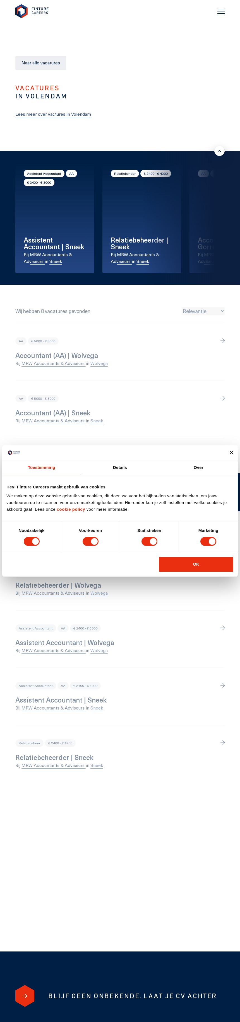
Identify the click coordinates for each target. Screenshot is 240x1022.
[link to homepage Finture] (32, 11)
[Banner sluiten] (232, 452)
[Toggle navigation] (221, 11)
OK (196, 564)
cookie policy (70, 509)
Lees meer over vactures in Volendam (53, 114)
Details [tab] (120, 467)
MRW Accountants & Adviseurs (53, 363)
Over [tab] (198, 467)
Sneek (55, 261)
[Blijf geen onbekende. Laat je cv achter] (24, 996)
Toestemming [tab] (41, 467)
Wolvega (99, 363)
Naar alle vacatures (40, 63)
